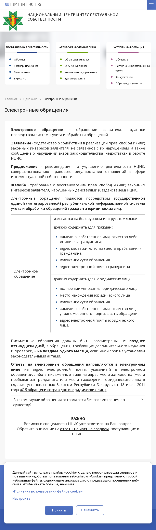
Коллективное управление (81, 72)
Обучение (122, 59)
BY (15, 4)
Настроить (21, 498)
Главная (11, 99)
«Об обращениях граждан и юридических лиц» (63, 389)
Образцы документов (129, 83)
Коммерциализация (26, 66)
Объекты (19, 59)
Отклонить (90, 510)
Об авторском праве (77, 59)
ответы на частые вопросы (84, 428)
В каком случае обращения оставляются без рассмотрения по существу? (69, 402)
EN (23, 4)
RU (7, 4)
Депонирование (75, 78)
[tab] (78, 402)
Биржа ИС (20, 78)
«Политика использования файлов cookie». (47, 491)
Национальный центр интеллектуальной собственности (72, 16)
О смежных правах (76, 66)
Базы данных (22, 72)
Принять (59, 510)
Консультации (124, 77)
